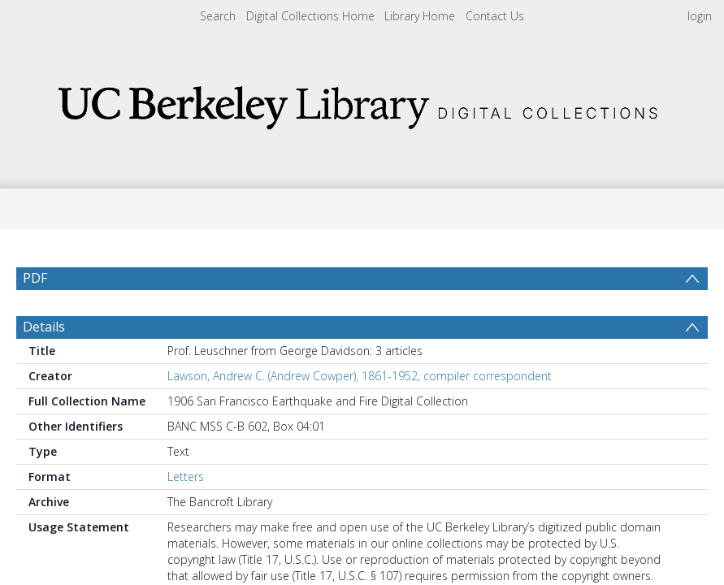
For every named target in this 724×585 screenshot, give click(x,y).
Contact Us (495, 16)
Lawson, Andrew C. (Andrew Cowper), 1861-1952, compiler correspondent (359, 414)
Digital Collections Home (310, 16)
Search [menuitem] (218, 16)
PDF (35, 278)
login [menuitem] (699, 16)
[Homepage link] (362, 103)
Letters (185, 515)
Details (44, 366)
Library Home (419, 16)
